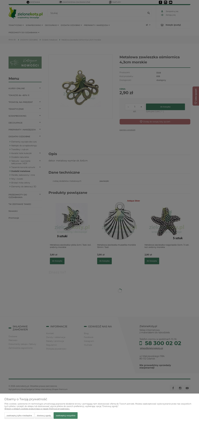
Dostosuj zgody (44, 415)
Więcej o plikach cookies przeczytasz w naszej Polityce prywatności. (37, 409)
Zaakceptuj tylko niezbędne (19, 415)
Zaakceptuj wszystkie (65, 415)
